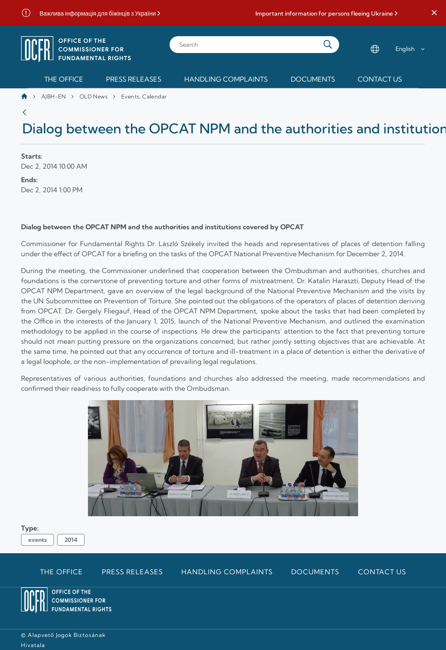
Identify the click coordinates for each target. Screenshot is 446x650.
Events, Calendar (144, 96)
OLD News (94, 96)
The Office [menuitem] (63, 79)
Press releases (132, 572)
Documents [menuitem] (313, 79)
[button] (434, 13)
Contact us (382, 572)
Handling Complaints (226, 572)
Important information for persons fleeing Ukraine (324, 13)
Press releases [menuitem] (133, 79)
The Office (61, 572)
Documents (315, 572)
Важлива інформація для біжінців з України (98, 13)
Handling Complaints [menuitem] (226, 79)
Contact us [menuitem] (380, 79)
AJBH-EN (53, 96)
